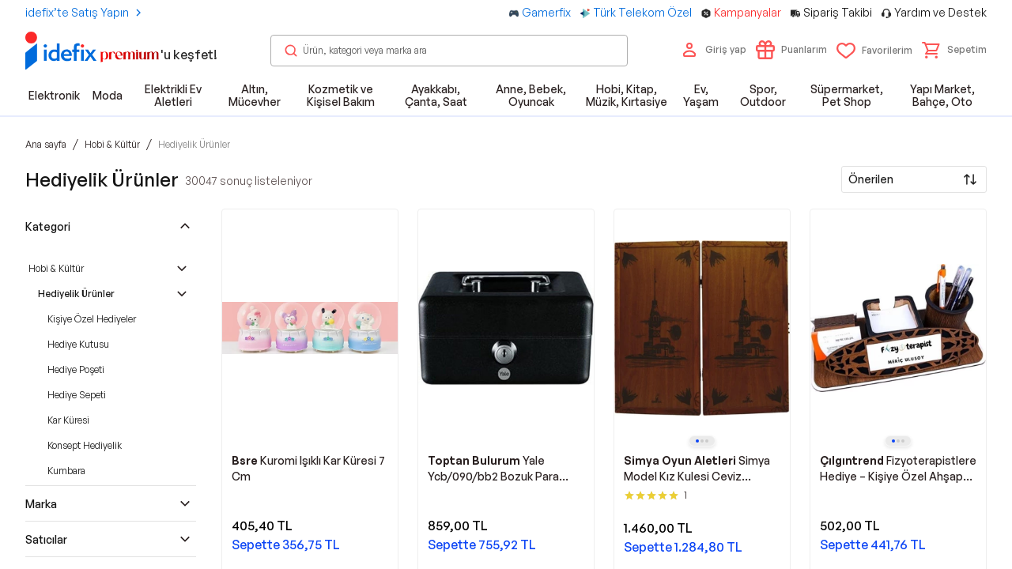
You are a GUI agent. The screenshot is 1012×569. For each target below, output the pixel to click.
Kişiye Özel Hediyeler (91, 319)
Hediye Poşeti (75, 369)
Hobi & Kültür (56, 268)
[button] (954, 49)
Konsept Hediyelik (84, 445)
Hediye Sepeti (76, 395)
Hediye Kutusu (78, 344)
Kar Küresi (68, 420)
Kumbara (66, 471)
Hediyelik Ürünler (76, 294)
